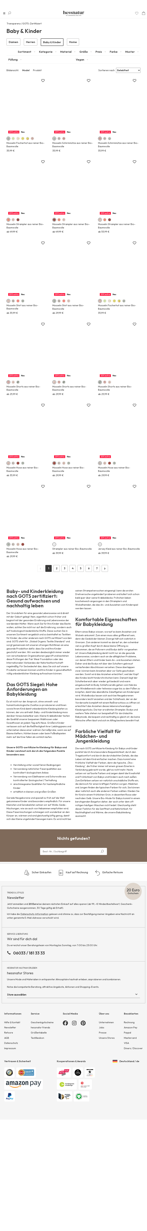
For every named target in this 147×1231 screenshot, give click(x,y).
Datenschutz (11, 1096)
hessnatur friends (40, 1080)
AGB (6, 1091)
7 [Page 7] (97, 621)
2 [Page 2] (56, 621)
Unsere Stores (107, 1091)
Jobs (101, 1080)
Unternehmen (106, 1075)
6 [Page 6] (89, 621)
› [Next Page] (105, 621)
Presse (102, 1086)
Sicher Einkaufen (37, 926)
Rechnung (129, 1075)
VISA (126, 1096)
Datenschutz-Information (34, 967)
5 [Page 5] (80, 621)
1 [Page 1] (48, 621)
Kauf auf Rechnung (73, 926)
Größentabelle (39, 1086)
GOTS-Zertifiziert (32, 23)
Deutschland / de (126, 1115)
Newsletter (10, 1080)
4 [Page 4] (73, 621)
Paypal (127, 1086)
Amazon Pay (130, 1080)
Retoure (8, 1086)
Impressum (10, 1101)
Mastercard (130, 1091)
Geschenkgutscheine (42, 1075)
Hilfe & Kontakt (12, 1075)
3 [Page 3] (64, 621)
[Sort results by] (128, 70)
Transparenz (14, 23)
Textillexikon (37, 1091)
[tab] (26, 52)
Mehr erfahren (27, 196)
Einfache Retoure (109, 926)
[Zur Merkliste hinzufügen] (43, 80)
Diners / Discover (133, 1101)
